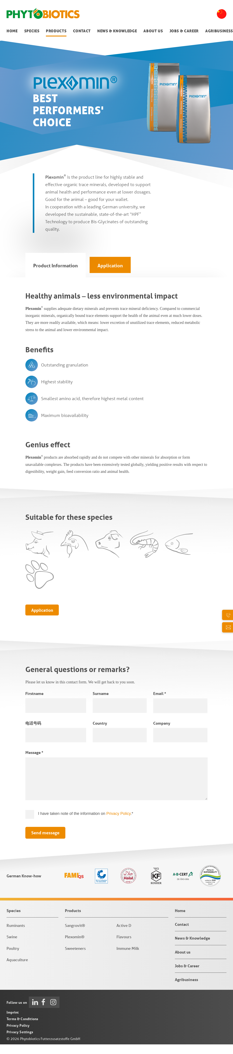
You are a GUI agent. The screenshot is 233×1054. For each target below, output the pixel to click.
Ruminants (16, 936)
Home (12, 30)
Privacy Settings (20, 1043)
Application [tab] (110, 265)
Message (34, 763)
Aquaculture (17, 970)
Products (56, 30)
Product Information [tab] (55, 265)
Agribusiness (219, 30)
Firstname (34, 704)
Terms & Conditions (22, 1030)
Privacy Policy (118, 824)
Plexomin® (74, 947)
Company (161, 734)
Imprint (13, 1023)
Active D (123, 936)
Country (100, 734)
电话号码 (33, 734)
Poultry (13, 959)
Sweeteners (75, 959)
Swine (12, 947)
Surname (101, 704)
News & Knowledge (117, 30)
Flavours (123, 947)
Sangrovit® (75, 936)
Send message (45, 843)
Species (32, 30)
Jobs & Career (184, 30)
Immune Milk (127, 959)
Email (159, 704)
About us (153, 30)
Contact (82, 30)
